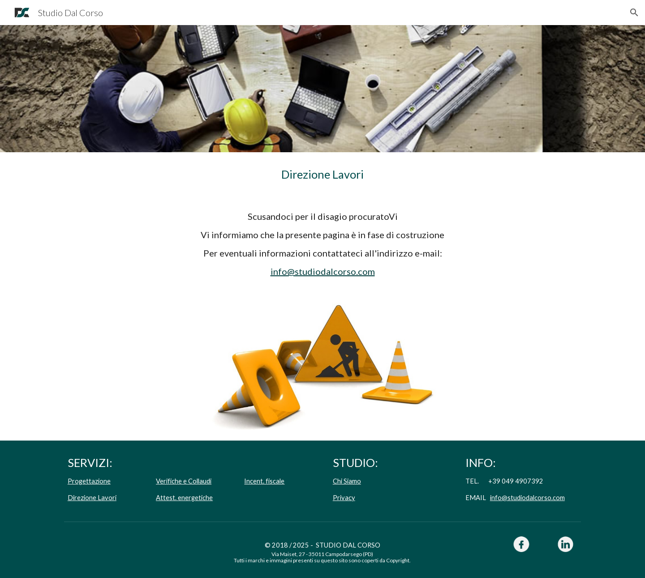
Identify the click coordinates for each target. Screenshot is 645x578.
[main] (322, 174)
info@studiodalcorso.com (323, 271)
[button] (634, 12)
